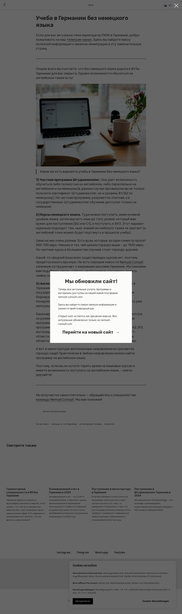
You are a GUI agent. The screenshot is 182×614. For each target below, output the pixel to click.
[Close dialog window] (176, 5)
